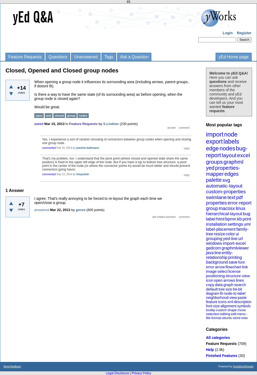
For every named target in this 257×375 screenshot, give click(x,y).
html (220, 219)
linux (240, 208)
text (231, 197)
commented (49, 147)
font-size (213, 306)
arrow (220, 267)
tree (222, 289)
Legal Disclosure (117, 373)
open (218, 280)
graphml (233, 162)
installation (216, 224)
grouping (214, 238)
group (212, 208)
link (245, 267)
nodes (227, 148)
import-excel (234, 243)
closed (59, 115)
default (212, 289)
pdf (239, 197)
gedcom (213, 248)
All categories (218, 338)
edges (232, 174)
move (241, 310)
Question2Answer (243, 366)
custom (221, 310)
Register (244, 33)
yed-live (230, 238)
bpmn (231, 219)
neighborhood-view (221, 298)
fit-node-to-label (232, 293)
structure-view (238, 276)
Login (228, 33)
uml (247, 224)
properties (216, 203)
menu (241, 314)
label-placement (221, 229)
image (211, 271)
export (214, 141)
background (217, 262)
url (240, 238)
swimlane (216, 197)
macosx (227, 208)
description (243, 302)
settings (235, 224)
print (247, 219)
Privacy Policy (141, 373)
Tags (108, 57)
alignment (229, 306)
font (241, 262)
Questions (57, 57)
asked (38, 124)
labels (231, 141)
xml (230, 302)
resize (219, 234)
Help (210, 350)
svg (226, 180)
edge (212, 148)
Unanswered (86, 57)
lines (240, 280)
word (236, 318)
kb (239, 219)
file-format (213, 318)
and (48, 115)
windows (214, 243)
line (217, 253)
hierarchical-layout (224, 213)
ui (237, 234)
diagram (212, 293)
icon (209, 280)
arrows (229, 280)
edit (233, 314)
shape (232, 310)
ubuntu (227, 318)
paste (242, 298)
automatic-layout (224, 186)
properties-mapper (223, 171)
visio (244, 318)
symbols (243, 306)
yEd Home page (234, 57)
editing (225, 314)
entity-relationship (219, 255)
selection (212, 314)
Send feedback (12, 366)
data (218, 284)
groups (214, 162)
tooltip (210, 310)
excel (243, 155)
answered (41, 210)
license (234, 271)
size (229, 289)
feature (211, 302)
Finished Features (221, 356)
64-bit (237, 289)
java (210, 253)
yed (210, 168)
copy (210, 284)
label (210, 219)
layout (229, 155)
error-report (240, 203)
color (230, 234)
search (240, 284)
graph (228, 284)
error (210, 267)
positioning (215, 276)
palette (214, 180)
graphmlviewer (235, 248)
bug (246, 213)
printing (235, 257)
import (215, 134)
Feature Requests (25, 57)
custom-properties (226, 191)
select (222, 271)
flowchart (233, 267)
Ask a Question (134, 57)
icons (222, 302)
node (230, 134)
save (232, 262)
